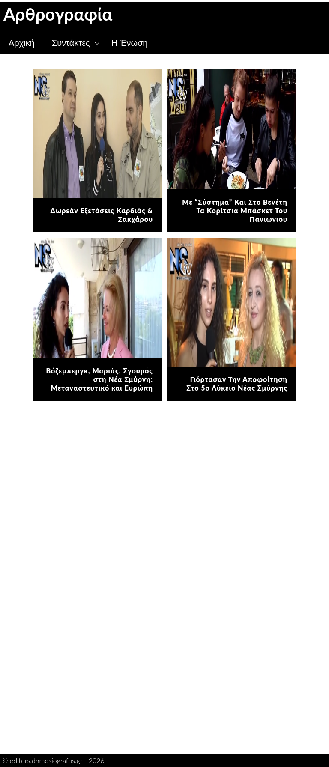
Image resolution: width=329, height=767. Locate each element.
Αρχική (22, 43)
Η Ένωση (129, 43)
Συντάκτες (71, 43)
